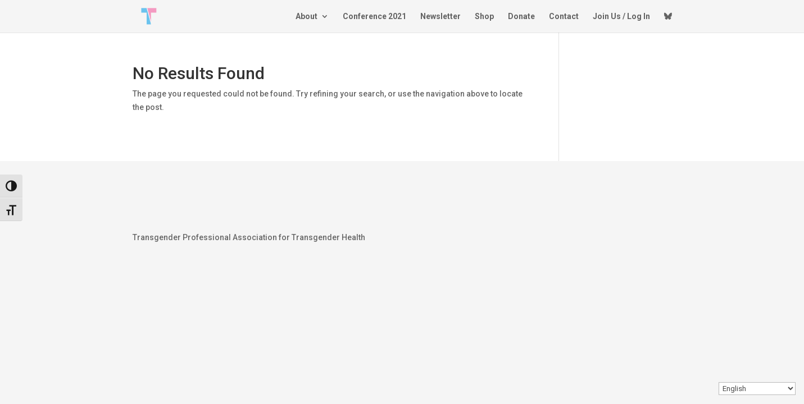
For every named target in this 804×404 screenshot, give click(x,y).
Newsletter (440, 16)
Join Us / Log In (621, 16)
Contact (564, 16)
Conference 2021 (374, 16)
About (306, 16)
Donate (521, 16)
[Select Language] (757, 388)
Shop (484, 16)
